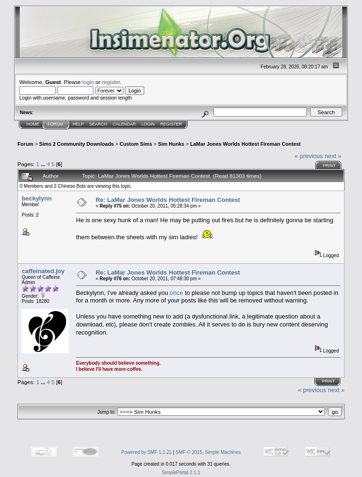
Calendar (124, 124)
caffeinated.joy (43, 271)
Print (329, 165)
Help (78, 124)
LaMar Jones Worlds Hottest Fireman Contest (245, 144)
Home (32, 124)
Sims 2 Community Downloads (76, 144)
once (177, 292)
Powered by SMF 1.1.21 (146, 452)
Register (171, 124)
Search (98, 124)
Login (148, 124)
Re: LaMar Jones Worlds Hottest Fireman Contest (168, 199)
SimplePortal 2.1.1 (181, 472)
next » (333, 155)
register (111, 82)
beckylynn (37, 198)
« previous (309, 155)
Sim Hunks (171, 144)
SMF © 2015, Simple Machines (208, 452)
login (88, 82)
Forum (55, 124)
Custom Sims (136, 144)
